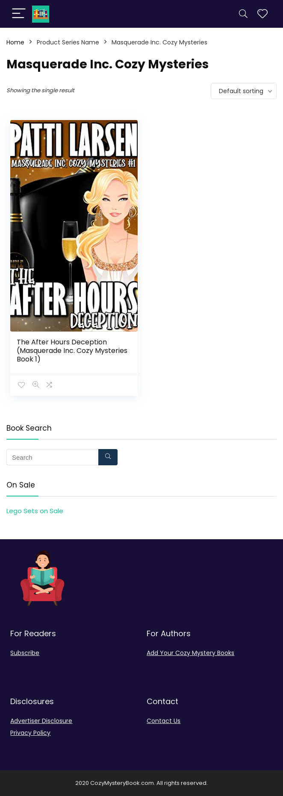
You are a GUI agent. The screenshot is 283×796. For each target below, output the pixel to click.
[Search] (243, 14)
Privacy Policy (30, 732)
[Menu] (19, 14)
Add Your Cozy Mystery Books (190, 653)
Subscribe (24, 653)
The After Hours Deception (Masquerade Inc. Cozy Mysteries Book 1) (72, 350)
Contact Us (163, 721)
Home (15, 42)
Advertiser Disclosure (41, 721)
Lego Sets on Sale (34, 510)
